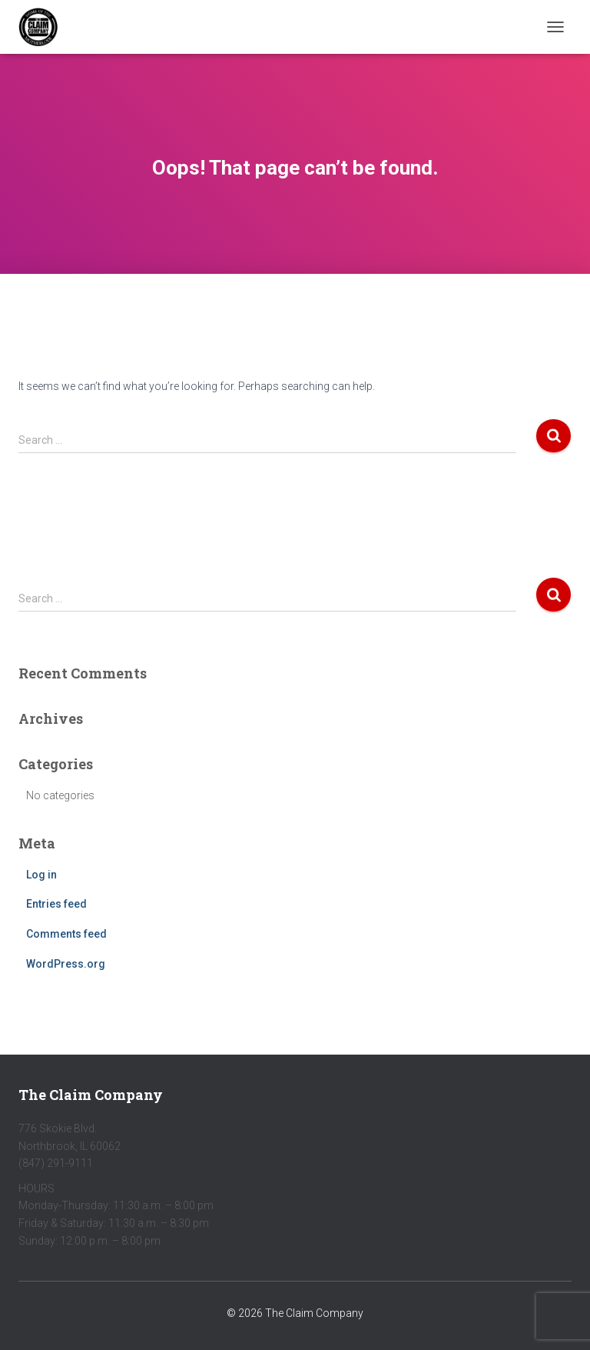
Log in (41, 874)
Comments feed (66, 934)
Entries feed (56, 904)
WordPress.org (65, 964)
